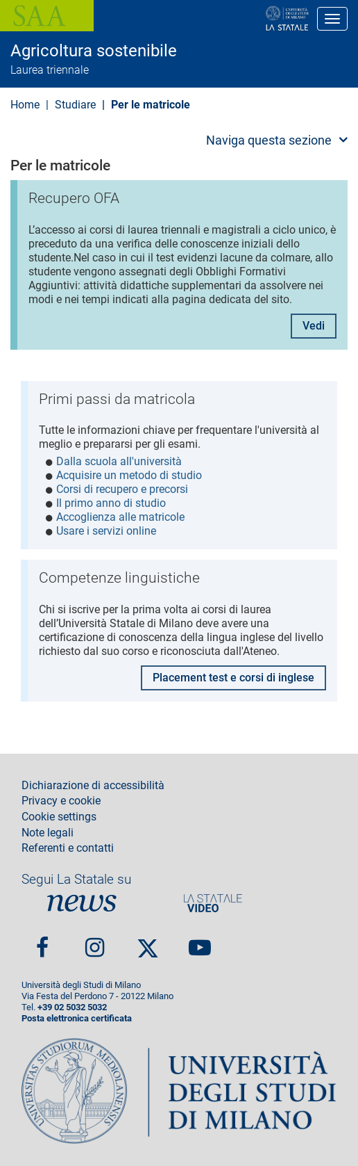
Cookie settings (59, 817)
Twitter (147, 942)
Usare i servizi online (106, 530)
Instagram (94, 942)
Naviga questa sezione (269, 140)
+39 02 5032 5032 (72, 1007)
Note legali (48, 833)
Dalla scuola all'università (119, 461)
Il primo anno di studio (111, 503)
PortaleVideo (213, 903)
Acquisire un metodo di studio (129, 475)
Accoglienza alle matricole (120, 517)
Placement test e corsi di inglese (233, 677)
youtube (200, 942)
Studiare (75, 104)
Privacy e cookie (61, 801)
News (82, 903)
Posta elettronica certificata (77, 1018)
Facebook (42, 942)
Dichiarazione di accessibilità (93, 785)
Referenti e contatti (68, 848)
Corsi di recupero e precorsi (122, 489)
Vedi (313, 325)
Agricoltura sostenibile (93, 51)
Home (25, 104)
